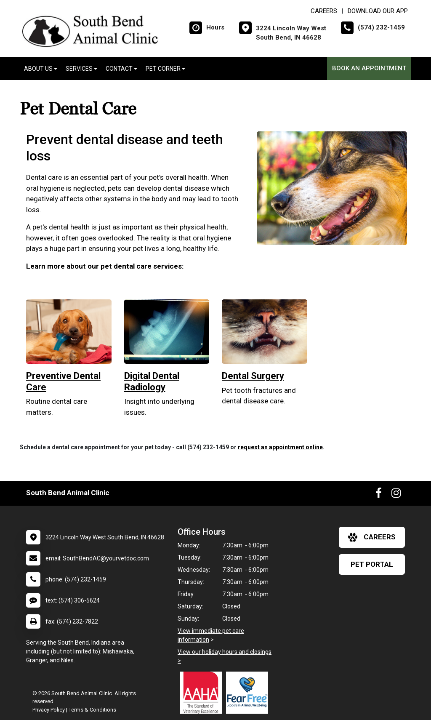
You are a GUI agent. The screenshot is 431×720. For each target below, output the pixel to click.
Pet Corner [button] (165, 68)
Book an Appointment (369, 68)
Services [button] (81, 68)
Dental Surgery (253, 376)
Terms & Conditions (92, 710)
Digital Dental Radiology (151, 381)
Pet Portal (372, 564)
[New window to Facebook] (378, 494)
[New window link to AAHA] (203, 693)
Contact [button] (121, 68)
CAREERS (324, 11)
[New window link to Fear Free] (249, 693)
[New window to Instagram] (396, 494)
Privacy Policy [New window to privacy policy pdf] (48, 710)
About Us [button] (40, 68)
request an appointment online (280, 447)
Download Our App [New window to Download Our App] (378, 11)
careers (372, 537)
